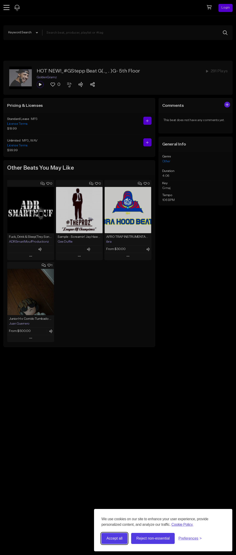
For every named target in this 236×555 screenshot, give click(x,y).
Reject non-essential (153, 538)
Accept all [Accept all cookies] (114, 538)
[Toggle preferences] (190, 538)
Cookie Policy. (182, 524)
